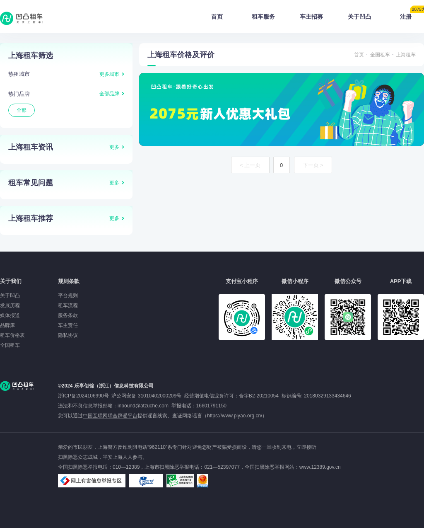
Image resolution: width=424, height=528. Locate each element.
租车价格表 (12, 335)
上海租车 (406, 55)
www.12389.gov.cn (320, 467)
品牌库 (7, 325)
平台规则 (68, 295)
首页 (217, 16)
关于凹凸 (359, 16)
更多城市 (109, 74)
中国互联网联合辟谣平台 (110, 416)
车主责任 (68, 325)
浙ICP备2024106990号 (84, 396)
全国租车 (380, 55)
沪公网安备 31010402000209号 (146, 396)
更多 (114, 147)
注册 (412, 14)
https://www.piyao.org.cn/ (234, 416)
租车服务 (263, 16)
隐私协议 (68, 335)
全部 (21, 110)
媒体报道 (10, 315)
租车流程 (68, 305)
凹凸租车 (22, 18)
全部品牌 (109, 94)
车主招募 (311, 16)
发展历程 (10, 305)
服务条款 (68, 315)
